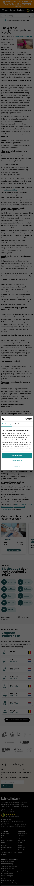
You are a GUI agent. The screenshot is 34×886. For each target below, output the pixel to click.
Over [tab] (28, 424)
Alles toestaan (17, 455)
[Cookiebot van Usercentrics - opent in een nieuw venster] (24, 419)
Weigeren (17, 466)
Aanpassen (17, 460)
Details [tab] (17, 424)
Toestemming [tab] (6, 424)
